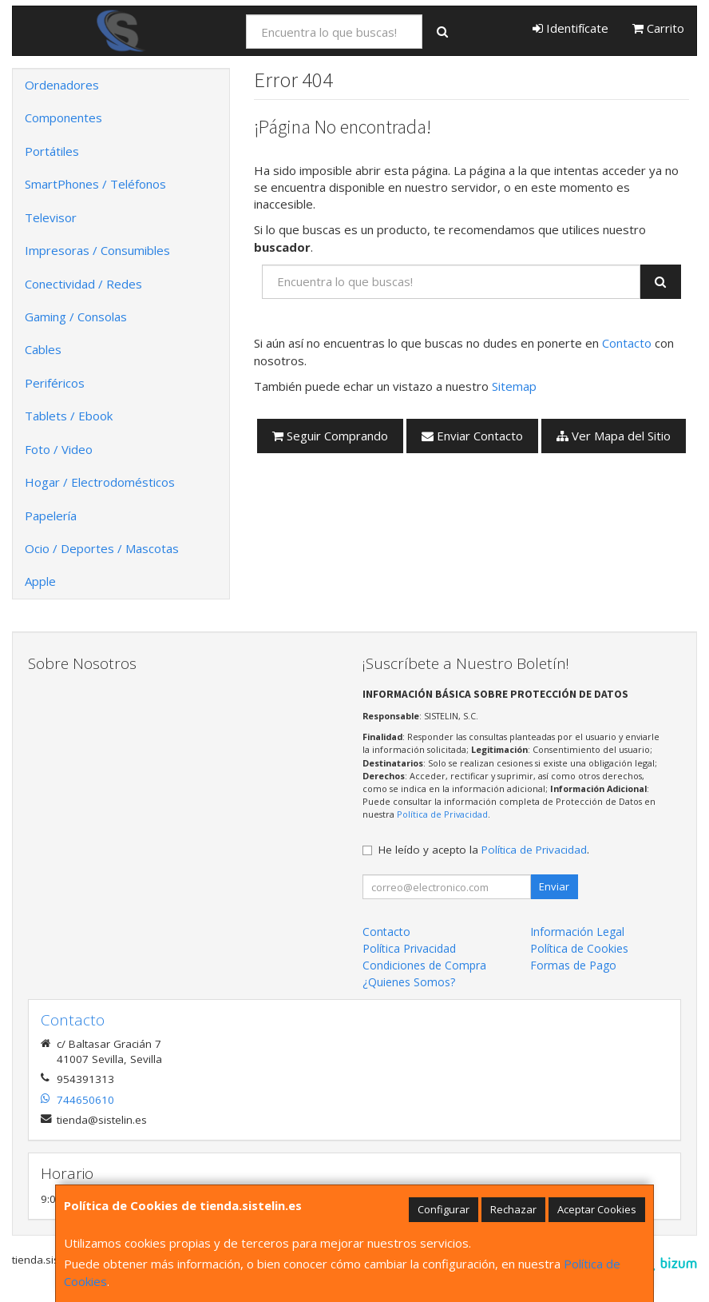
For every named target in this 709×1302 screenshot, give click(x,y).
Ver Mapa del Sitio (614, 436)
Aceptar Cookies (596, 1209)
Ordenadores (62, 85)
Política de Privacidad (442, 814)
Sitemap (514, 386)
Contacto (627, 343)
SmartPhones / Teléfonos (95, 184)
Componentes (63, 117)
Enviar (554, 886)
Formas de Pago (573, 965)
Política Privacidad (409, 948)
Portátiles (52, 151)
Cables (43, 349)
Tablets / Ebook (69, 416)
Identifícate (570, 28)
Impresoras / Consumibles (97, 250)
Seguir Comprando (330, 436)
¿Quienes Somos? (408, 981)
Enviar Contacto (472, 436)
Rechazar (513, 1209)
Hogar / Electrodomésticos (100, 482)
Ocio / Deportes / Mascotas (102, 548)
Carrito (658, 28)
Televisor (51, 217)
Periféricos (55, 383)
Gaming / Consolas (76, 317)
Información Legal (577, 931)
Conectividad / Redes (83, 284)
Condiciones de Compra (424, 965)
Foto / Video (59, 449)
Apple (40, 581)
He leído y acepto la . (483, 849)
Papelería (51, 516)
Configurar (443, 1209)
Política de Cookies (579, 948)
